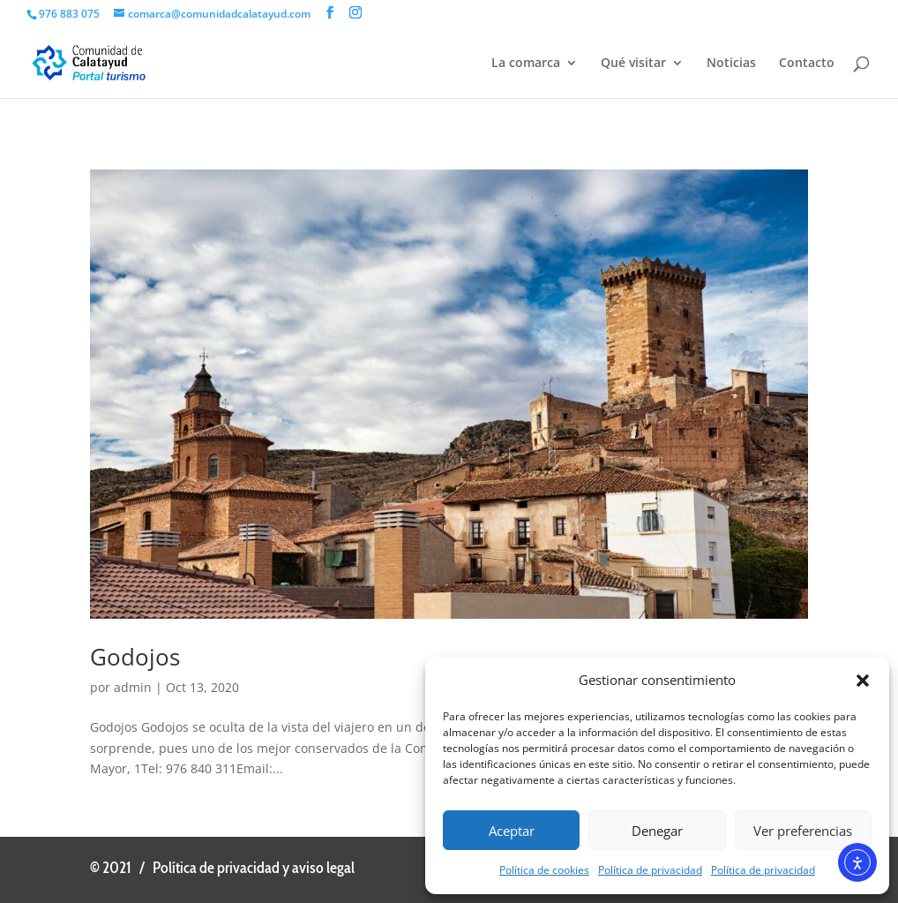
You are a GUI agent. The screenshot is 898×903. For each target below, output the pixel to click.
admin (133, 687)
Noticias (731, 63)
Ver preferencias (802, 830)
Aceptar (512, 830)
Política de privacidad (650, 869)
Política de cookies (544, 869)
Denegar (657, 830)
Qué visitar (633, 63)
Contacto (806, 63)
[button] (863, 680)
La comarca (525, 63)
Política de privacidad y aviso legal (254, 867)
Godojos (135, 657)
